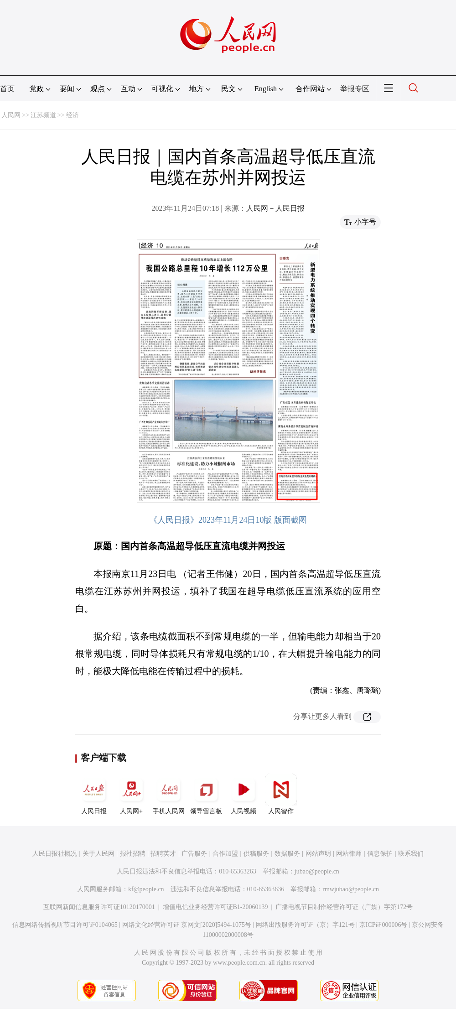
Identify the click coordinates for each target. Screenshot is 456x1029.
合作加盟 (225, 853)
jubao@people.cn (317, 871)
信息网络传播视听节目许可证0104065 (65, 924)
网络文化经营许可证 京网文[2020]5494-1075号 (187, 924)
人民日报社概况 (54, 853)
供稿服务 (256, 853)
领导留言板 (206, 794)
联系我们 (411, 853)
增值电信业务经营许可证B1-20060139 (215, 907)
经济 (72, 115)
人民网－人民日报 (275, 208)
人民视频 (243, 794)
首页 (7, 89)
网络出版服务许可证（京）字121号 (305, 924)
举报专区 (354, 89)
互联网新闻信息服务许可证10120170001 (99, 907)
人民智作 (281, 794)
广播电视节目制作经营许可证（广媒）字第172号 (344, 907)
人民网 (11, 115)
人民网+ (131, 794)
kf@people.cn (146, 889)
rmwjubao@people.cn (350, 889)
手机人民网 (169, 794)
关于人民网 (98, 853)
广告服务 (194, 853)
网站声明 (318, 853)
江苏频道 (43, 115)
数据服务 (287, 853)
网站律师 (349, 853)
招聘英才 (163, 853)
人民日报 (94, 794)
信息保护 (380, 853)
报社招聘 (132, 853)
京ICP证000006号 (383, 924)
